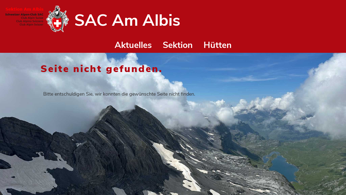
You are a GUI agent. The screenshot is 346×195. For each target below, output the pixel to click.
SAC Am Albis (127, 20)
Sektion (178, 45)
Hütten (218, 45)
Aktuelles (133, 45)
